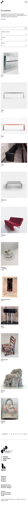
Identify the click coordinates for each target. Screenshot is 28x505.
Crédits (2, 495)
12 (11, 434)
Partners (5, 457)
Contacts (3, 491)
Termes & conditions (6, 492)
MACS (4, 460)
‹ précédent (4, 434)
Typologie (3, 37)
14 (15, 434)
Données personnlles (6, 494)
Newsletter (3, 481)
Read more (3, 19)
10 (7, 434)
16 (20, 434)
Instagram (3, 479)
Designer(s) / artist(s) (5, 31)
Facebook (3, 478)
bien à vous (23, 499)
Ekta (7, 500)
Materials (3, 43)
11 (9, 434)
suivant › (25, 434)
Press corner (7, 458)
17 (22, 434)
